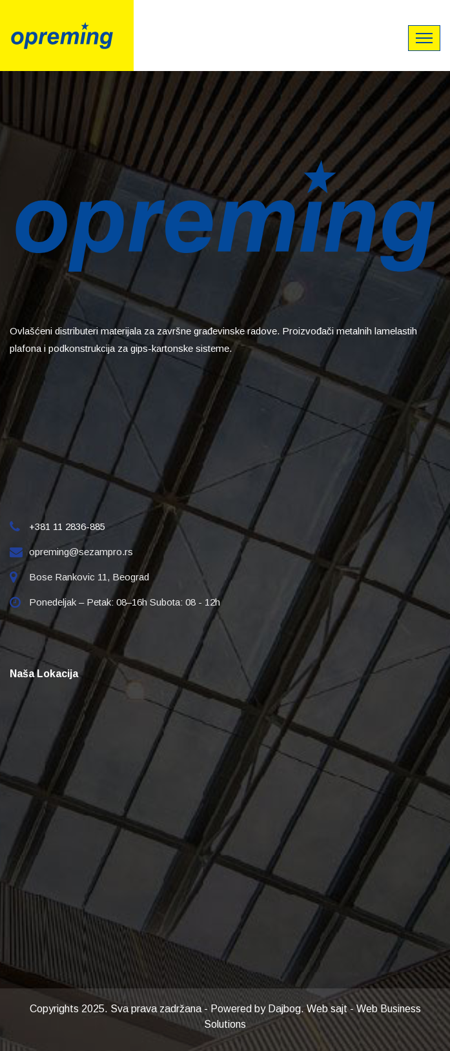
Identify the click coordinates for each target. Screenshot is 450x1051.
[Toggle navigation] (424, 38)
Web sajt (327, 1008)
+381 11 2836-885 (67, 526)
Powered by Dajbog (255, 1008)
